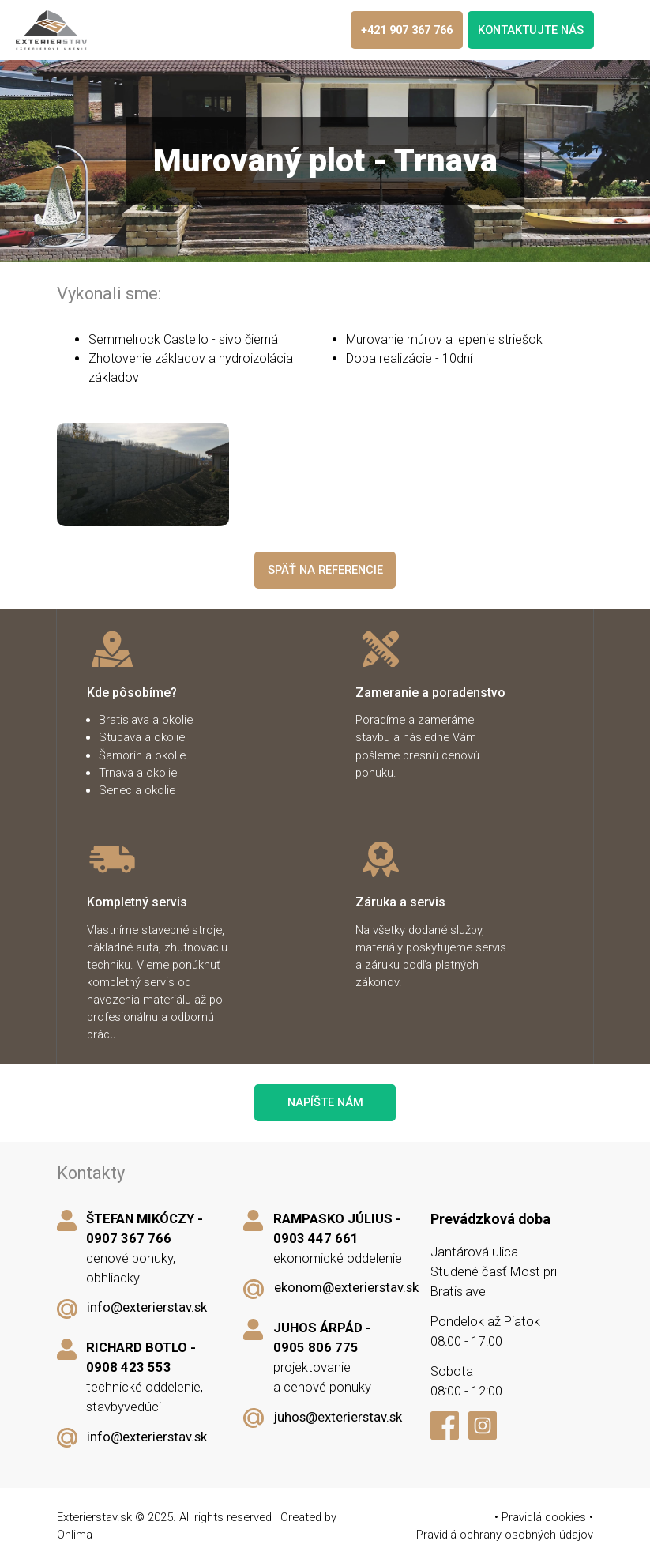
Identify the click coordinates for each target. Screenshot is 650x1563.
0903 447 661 (316, 1238)
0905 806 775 (316, 1347)
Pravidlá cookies (544, 1517)
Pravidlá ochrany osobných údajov (504, 1534)
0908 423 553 (128, 1367)
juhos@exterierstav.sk (338, 1417)
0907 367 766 (128, 1238)
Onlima (74, 1534)
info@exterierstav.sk (147, 1307)
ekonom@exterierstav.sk (346, 1287)
